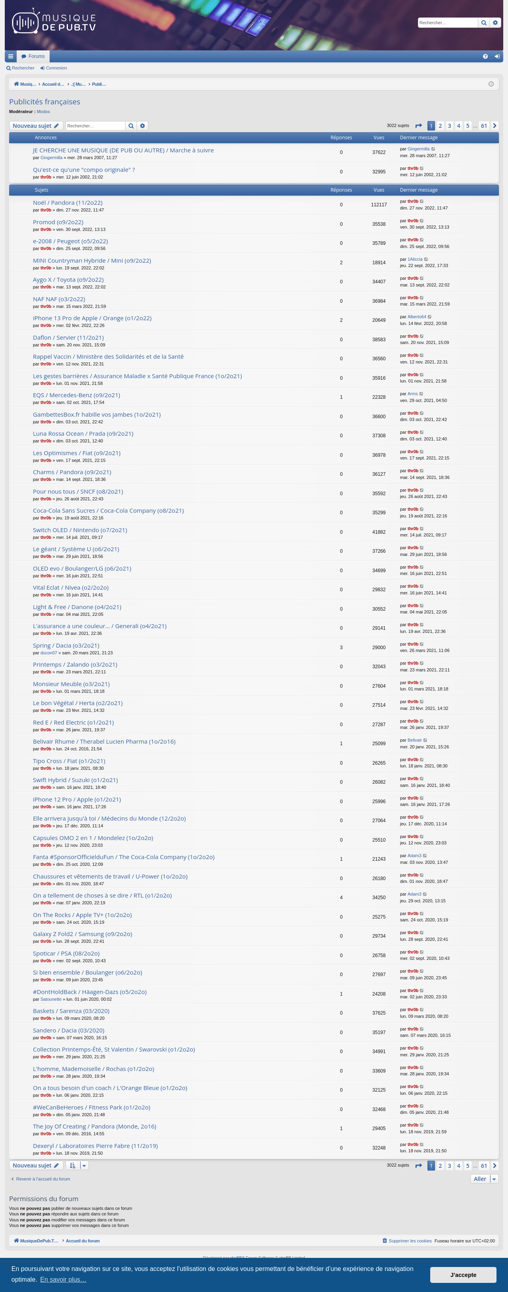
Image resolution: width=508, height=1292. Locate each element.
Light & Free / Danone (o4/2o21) (77, 607)
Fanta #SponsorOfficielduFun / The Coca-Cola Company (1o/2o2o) (124, 857)
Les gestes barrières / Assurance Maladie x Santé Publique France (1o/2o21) (137, 376)
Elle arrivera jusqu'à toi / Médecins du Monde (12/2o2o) (109, 818)
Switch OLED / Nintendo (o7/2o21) (80, 530)
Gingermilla (51, 157)
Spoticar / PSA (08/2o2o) (66, 953)
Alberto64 (417, 316)
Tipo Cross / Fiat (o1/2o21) (69, 761)
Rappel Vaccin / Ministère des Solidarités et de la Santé (108, 356)
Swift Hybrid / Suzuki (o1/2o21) (75, 780)
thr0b (46, 177)
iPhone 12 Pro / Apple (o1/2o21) (77, 799)
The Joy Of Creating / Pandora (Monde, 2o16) (94, 1126)
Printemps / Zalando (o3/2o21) (75, 664)
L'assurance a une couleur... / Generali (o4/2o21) (100, 626)
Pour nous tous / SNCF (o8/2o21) (78, 491)
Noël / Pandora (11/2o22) (67, 202)
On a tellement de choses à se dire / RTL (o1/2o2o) (102, 895)
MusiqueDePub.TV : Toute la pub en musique (69, 56)
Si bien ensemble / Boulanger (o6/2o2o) (87, 972)
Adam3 (414, 855)
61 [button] (484, 125)
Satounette (51, 999)
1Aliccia (415, 259)
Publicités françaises (44, 101)
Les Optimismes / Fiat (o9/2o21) (77, 453)
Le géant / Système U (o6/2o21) (76, 549)
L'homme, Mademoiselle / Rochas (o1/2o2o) (93, 1069)
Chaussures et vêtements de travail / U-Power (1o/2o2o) (110, 876)
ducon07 (48, 652)
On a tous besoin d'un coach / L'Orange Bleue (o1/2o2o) (110, 1088)
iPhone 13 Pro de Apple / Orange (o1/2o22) (92, 318)
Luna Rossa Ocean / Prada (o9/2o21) (83, 433)
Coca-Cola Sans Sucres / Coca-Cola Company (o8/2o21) (108, 510)
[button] (418, 126)
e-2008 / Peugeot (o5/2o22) (70, 241)
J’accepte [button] (463, 1275)
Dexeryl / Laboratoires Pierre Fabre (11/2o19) (95, 1146)
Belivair (415, 740)
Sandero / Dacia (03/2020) (68, 1030)
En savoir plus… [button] (63, 1279)
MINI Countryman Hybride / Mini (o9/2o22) (92, 260)
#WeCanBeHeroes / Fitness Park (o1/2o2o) (91, 1107)
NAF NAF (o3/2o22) (59, 299)
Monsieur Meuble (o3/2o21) (71, 684)
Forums (142, 56)
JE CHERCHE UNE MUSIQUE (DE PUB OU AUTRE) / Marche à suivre (123, 150)
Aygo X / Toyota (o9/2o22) (68, 279)
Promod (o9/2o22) (58, 222)
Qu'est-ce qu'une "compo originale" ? (84, 169)
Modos (43, 111)
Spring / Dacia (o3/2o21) (66, 645)
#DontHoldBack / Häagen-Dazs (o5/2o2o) (89, 992)
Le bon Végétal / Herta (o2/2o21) (78, 703)
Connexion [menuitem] (499, 58)
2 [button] (440, 125)
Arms (413, 393)
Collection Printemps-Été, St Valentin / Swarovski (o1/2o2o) (114, 1049)
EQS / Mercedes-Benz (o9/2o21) (76, 395)
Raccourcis (12, 58)
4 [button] (458, 125)
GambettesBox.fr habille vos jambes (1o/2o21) (97, 414)
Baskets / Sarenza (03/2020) (71, 1011)
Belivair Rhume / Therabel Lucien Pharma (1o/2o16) (104, 741)
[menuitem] (485, 56)
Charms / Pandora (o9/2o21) (72, 472)
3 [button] (449, 125)
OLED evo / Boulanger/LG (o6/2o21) (82, 568)
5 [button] (468, 125)
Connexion (56, 67)
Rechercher (23, 67)
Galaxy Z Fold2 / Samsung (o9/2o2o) (82, 934)
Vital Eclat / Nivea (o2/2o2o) (71, 587)
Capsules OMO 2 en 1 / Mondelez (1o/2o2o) (93, 838)
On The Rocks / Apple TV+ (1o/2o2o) (82, 915)
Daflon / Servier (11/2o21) (68, 337)
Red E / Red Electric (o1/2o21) (73, 722)
